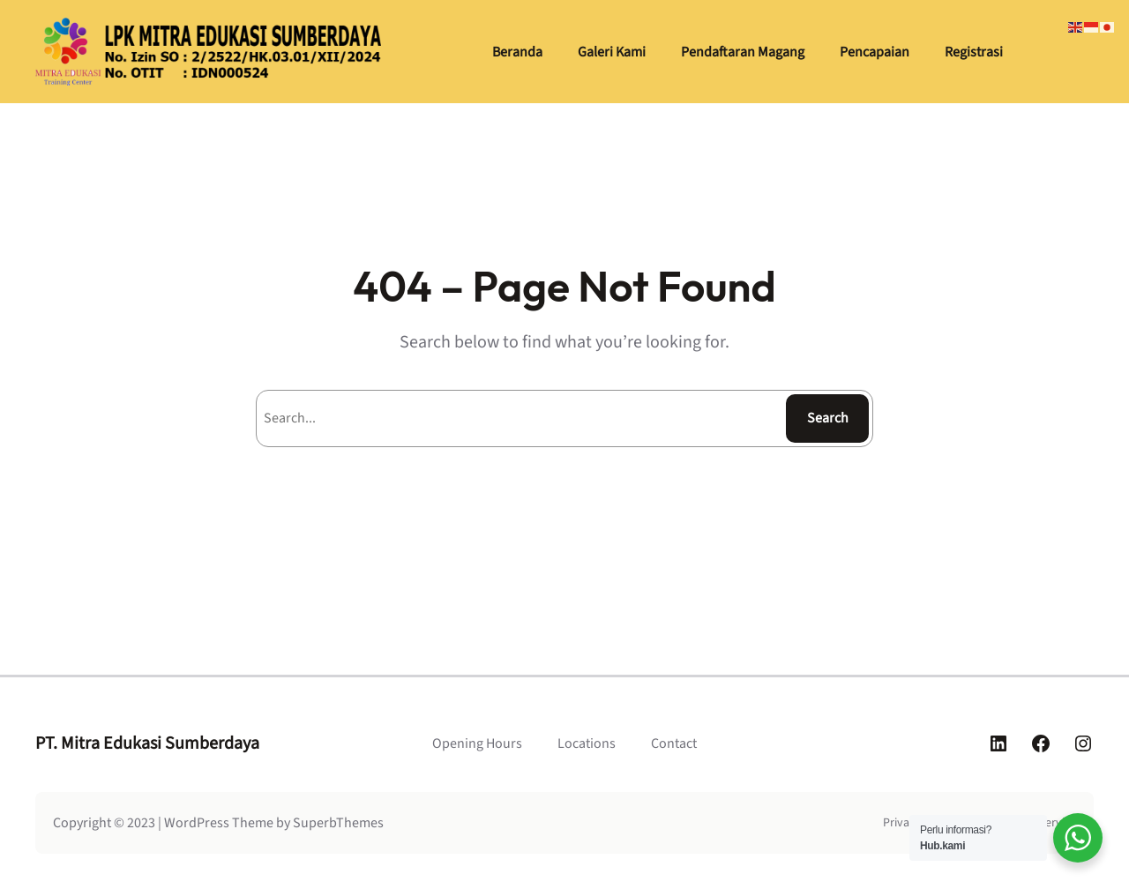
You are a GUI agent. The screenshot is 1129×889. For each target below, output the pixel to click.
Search (828, 418)
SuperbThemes (338, 823)
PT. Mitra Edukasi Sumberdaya (147, 743)
